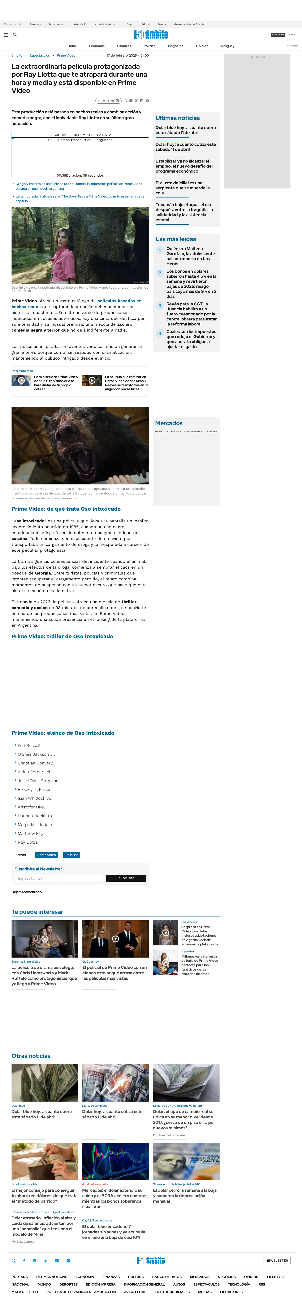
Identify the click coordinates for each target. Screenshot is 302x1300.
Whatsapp (68, 1261)
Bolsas (176, 431)
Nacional (20, 1284)
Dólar (72, 46)
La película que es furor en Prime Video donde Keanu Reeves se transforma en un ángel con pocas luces (126, 383)
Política (150, 46)
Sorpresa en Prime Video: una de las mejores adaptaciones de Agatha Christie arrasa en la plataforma (199, 935)
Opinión (202, 46)
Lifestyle (276, 1277)
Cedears (211, 431)
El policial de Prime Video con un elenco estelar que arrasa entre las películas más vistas (114, 973)
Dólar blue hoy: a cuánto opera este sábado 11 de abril (186, 130)
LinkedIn (45, 1261)
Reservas (35, 24)
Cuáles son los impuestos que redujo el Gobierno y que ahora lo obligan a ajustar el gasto (191, 339)
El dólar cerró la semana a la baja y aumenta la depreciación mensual (185, 1196)
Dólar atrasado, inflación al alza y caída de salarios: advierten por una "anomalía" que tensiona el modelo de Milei (44, 1226)
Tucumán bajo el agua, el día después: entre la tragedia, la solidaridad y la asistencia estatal (184, 212)
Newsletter (292, 46)
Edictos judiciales (172, 1292)
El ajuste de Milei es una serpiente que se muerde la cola (183, 188)
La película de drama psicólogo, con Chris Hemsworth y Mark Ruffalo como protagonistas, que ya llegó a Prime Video (44, 975)
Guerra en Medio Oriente (189, 24)
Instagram (34, 1261)
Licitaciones (231, 1292)
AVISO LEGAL (135, 1292)
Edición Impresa (101, 1284)
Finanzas (124, 46)
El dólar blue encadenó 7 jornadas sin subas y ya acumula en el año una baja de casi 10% (113, 1232)
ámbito (17, 55)
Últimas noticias (51, 1277)
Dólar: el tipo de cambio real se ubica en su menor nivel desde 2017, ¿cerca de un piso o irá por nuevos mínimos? (184, 1120)
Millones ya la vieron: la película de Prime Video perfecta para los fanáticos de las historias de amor (199, 965)
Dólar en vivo (57, 24)
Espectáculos (40, 55)
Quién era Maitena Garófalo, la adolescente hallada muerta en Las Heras (191, 256)
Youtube (57, 1260)
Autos (179, 1284)
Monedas (161, 431)
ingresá (292, 35)
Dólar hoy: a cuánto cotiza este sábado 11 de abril (186, 147)
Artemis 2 (79, 24)
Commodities (193, 431)
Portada (20, 1277)
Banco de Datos (167, 1277)
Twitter (14, 1260)
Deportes (68, 1284)
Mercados (200, 1277)
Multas (205, 1292)
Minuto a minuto (97, 1184)
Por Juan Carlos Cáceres (169, 1135)
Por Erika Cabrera (23, 1241)
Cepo (130, 24)
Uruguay (227, 46)
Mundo (44, 1284)
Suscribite (126, 878)
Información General (144, 1284)
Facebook (24, 1261)
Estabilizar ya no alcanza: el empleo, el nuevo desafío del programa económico (184, 166)
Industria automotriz (106, 24)
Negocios (175, 46)
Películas (71, 855)
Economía (97, 46)
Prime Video (66, 55)
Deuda (162, 24)
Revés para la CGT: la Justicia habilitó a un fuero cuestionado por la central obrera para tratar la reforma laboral (192, 314)
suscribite (278, 35)
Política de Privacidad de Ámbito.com (81, 1292)
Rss (262, 1284)
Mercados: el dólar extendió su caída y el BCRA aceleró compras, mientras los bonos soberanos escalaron (115, 1198)
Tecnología (239, 1284)
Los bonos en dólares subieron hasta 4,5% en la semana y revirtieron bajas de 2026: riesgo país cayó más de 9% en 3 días (191, 284)
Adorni (146, 24)
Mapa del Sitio (25, 1292)
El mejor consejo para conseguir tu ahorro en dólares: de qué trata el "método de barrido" (45, 1196)
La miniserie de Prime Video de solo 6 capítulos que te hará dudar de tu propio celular (56, 383)
